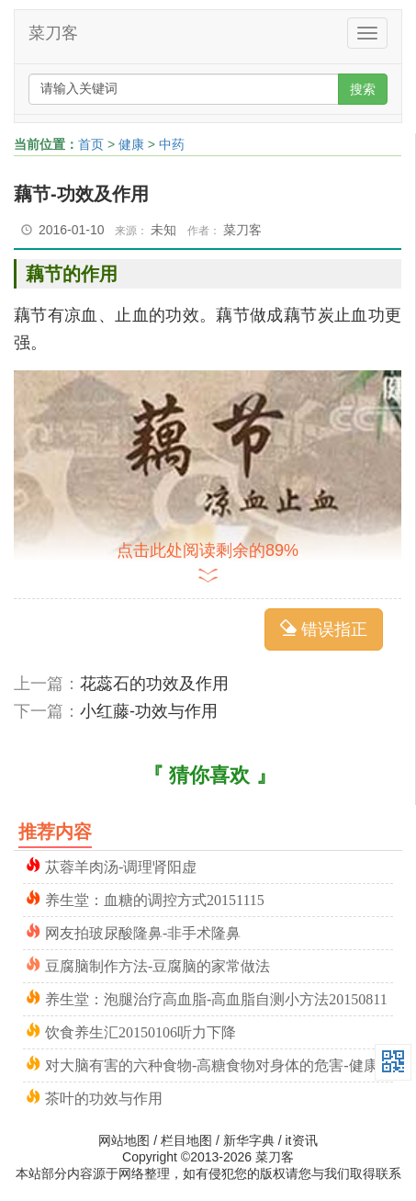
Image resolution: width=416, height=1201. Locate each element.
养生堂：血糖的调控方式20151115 (154, 898)
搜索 (363, 89)
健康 (131, 144)
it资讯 (302, 1140)
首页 (91, 144)
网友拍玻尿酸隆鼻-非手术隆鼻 (143, 931)
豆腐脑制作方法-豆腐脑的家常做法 (157, 964)
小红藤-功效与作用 (149, 711)
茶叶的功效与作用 (104, 1096)
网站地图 (124, 1140)
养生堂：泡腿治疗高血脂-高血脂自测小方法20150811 (216, 997)
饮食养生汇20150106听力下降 (140, 1030)
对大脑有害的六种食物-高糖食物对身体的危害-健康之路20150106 (219, 1063)
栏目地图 (186, 1140)
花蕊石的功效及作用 (154, 683)
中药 (172, 144)
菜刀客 (53, 33)
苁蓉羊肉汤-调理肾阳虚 (121, 865)
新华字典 (249, 1140)
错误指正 (323, 629)
